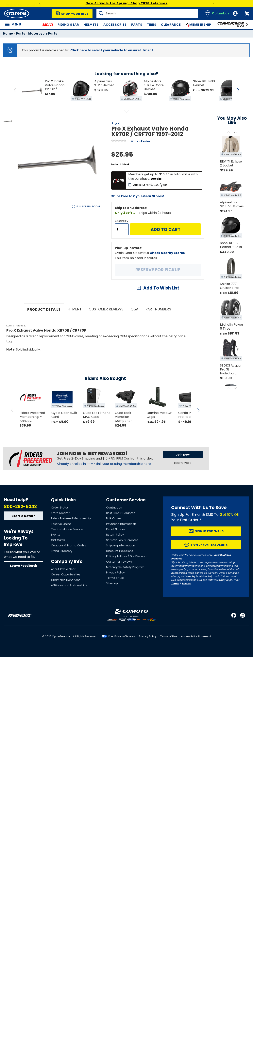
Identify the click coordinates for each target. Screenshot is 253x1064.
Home (8, 33)
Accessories (114, 24)
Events (55, 535)
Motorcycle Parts (42, 33)
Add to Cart (165, 230)
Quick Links (63, 500)
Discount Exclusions (119, 551)
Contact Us (114, 507)
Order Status (60, 507)
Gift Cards (58, 540)
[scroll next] (198, 410)
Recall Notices (115, 529)
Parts (136, 24)
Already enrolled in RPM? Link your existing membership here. (104, 464)
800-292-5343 (20, 507)
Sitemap (112, 583)
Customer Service (125, 500)
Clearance (171, 24)
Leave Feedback (23, 565)
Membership (198, 24)
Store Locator (60, 513)
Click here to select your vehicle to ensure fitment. (112, 50)
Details (156, 179)
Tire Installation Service (67, 529)
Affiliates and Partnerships (69, 585)
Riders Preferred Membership (71, 518)
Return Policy (115, 535)
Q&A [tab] (134, 309)
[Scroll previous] (228, 132)
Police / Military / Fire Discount (127, 556)
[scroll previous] (12, 410)
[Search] (147, 13)
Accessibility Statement (196, 636)
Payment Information (121, 524)
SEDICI (47, 24)
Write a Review (140, 141)
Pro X (115, 123)
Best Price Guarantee (120, 513)
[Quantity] (122, 229)
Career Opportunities (65, 574)
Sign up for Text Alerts (209, 545)
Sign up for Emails (209, 531)
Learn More (183, 463)
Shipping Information (120, 545)
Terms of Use (115, 578)
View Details (64, 247)
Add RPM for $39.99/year (150, 185)
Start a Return (24, 516)
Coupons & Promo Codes (68, 545)
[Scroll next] (235, 132)
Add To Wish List (161, 288)
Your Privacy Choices (121, 636)
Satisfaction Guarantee (122, 540)
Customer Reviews (119, 562)
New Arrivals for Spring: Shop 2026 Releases (127, 3)
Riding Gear (68, 24)
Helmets (91, 24)
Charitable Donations (65, 580)
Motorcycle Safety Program (125, 567)
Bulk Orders (114, 518)
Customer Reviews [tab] (106, 309)
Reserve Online (61, 524)
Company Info (66, 561)
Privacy (186, 583)
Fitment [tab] (75, 309)
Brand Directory (61, 551)
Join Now (183, 455)
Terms (175, 583)
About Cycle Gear (63, 569)
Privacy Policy (115, 572)
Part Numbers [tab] (158, 309)
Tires (151, 24)
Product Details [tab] (43, 309)
